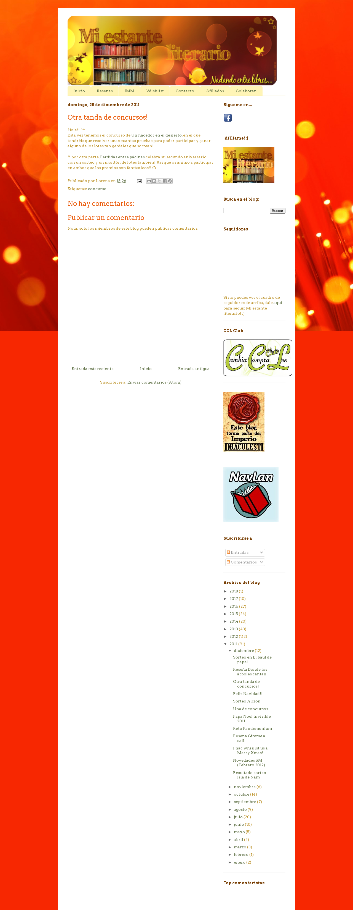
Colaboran (246, 91)
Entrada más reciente (93, 368)
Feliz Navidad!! (248, 693)
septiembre (245, 801)
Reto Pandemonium (252, 728)
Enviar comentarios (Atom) (154, 382)
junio (239, 824)
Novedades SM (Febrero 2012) (249, 762)
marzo (240, 847)
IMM (129, 91)
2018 (234, 591)
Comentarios (242, 562)
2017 (234, 598)
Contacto (185, 91)
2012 (234, 636)
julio (239, 817)
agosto (241, 809)
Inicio (79, 91)
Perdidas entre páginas (122, 157)
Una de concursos (250, 709)
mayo (240, 832)
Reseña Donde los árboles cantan (250, 671)
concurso (97, 189)
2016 (234, 606)
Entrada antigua (194, 368)
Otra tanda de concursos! (246, 683)
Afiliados (215, 91)
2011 (233, 644)
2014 (234, 621)
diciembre (244, 650)
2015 (234, 614)
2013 (234, 629)
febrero (241, 854)
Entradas (237, 552)
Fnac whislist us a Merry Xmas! (250, 750)
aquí (278, 302)
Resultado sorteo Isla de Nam (249, 775)
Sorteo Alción (247, 701)
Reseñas (105, 91)
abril (239, 839)
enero (240, 862)
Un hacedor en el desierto (156, 135)
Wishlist (155, 91)
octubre (242, 794)
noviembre (245, 787)
